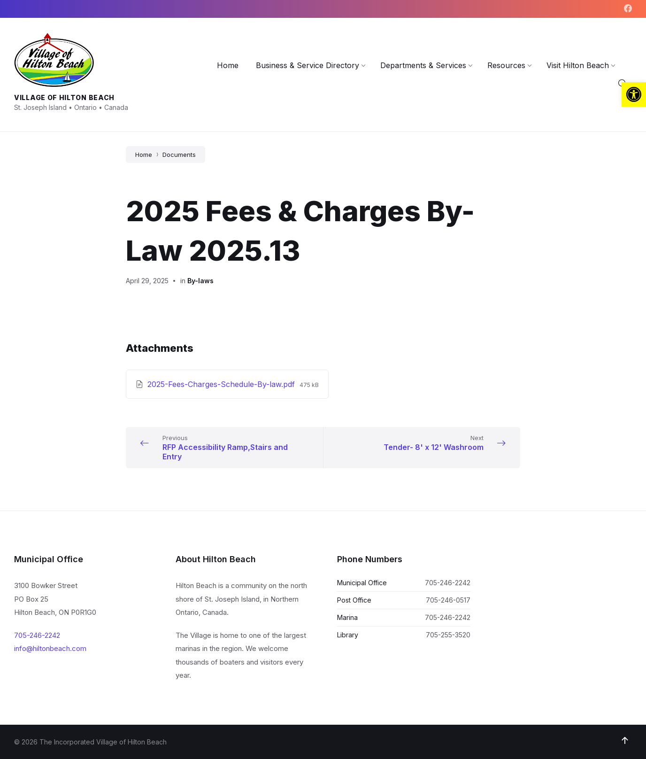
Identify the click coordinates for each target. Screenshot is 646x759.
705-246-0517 (448, 600)
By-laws (200, 281)
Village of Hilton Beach (64, 97)
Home (143, 154)
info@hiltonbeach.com (50, 648)
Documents (179, 154)
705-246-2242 (37, 635)
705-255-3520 (448, 635)
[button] (634, 94)
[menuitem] (227, 65)
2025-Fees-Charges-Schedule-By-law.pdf (222, 384)
